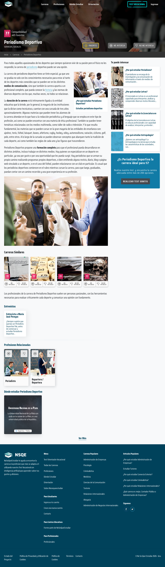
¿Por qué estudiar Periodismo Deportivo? (88, 102)
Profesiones (59, 4)
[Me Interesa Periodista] (8, 353)
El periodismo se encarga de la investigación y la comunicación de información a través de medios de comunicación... (139, 78)
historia (48, 90)
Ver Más (82, 438)
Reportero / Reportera (37, 381)
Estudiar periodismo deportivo (89, 108)
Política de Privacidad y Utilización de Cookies (34, 557)
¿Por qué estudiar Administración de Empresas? (137, 461)
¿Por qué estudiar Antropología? (139, 135)
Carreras (44, 4)
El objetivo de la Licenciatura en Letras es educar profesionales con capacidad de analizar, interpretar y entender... (140, 122)
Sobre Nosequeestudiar (53, 488)
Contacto (47, 513)
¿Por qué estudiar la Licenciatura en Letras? (140, 114)
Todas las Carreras (51, 465)
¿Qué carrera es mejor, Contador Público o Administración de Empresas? (139, 493)
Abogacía (87, 500)
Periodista (10, 381)
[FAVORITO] (90, 45)
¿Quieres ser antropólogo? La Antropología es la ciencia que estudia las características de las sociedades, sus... (140, 143)
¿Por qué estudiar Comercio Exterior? (137, 474)
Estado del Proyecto (8, 557)
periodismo (32, 67)
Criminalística (89, 471)
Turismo (87, 488)
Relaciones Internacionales (94, 494)
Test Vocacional (137, 4)
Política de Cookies (56, 557)
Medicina (87, 477)
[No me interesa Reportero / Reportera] (50, 353)
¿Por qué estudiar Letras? (136, 92)
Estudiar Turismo (130, 469)
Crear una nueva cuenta (53, 508)
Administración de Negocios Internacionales (101, 505)
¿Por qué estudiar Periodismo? (138, 70)
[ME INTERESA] (117, 45)
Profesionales (49, 542)
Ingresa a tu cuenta (51, 502)
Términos (69, 556)
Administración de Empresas (95, 459)
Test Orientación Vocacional (54, 459)
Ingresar (154, 4)
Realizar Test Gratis (135, 181)
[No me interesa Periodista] (24, 353)
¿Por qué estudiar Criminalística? (135, 480)
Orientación (93, 4)
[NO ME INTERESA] (144, 45)
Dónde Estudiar (76, 4)
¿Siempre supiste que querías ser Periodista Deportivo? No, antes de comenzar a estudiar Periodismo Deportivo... (14, 328)
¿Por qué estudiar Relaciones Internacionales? (141, 486)
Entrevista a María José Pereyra (15, 315)
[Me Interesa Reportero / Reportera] (35, 353)
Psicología (87, 465)
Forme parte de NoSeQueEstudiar (57, 528)
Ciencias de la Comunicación (94, 482)
